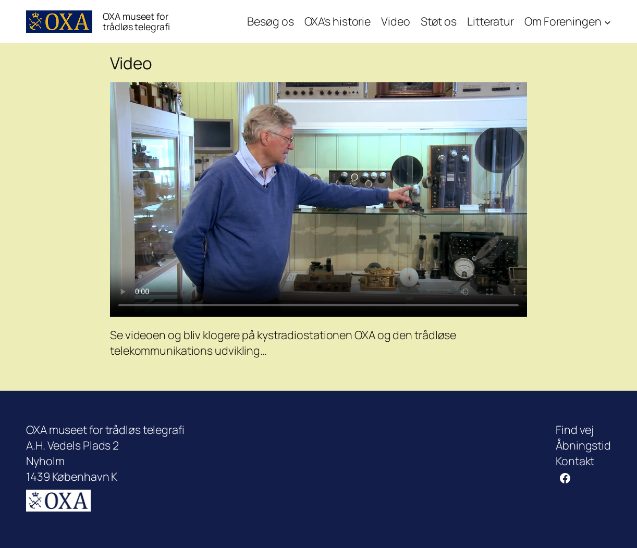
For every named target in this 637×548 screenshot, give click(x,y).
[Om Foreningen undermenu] (607, 21)
